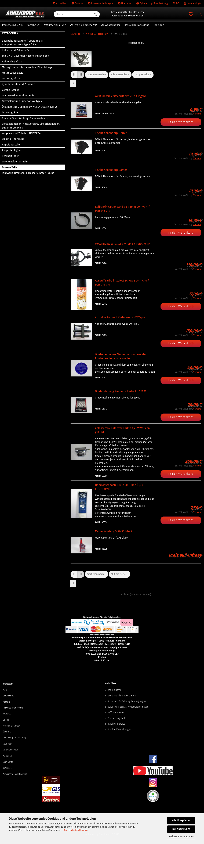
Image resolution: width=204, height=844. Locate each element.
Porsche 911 (34, 25)
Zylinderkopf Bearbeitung (152, 3)
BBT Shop (158, 25)
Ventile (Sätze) (10, 89)
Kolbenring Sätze (12, 61)
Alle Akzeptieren (181, 820)
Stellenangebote (117, 718)
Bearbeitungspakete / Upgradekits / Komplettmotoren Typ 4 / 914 (23, 42)
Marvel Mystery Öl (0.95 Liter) (113, 531)
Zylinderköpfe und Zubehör (18, 84)
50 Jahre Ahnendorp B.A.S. (122, 695)
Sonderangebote (10, 750)
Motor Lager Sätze (12, 72)
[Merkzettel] (191, 14)
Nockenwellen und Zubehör (18, 95)
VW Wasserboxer (110, 25)
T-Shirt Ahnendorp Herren (111, 133)
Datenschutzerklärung (75, 830)
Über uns (124, 3)
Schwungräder (10, 112)
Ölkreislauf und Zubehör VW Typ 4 (22, 101)
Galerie (77, 3)
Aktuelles (59, 3)
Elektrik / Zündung (13, 138)
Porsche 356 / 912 (12, 25)
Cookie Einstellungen (119, 729)
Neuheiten (7, 744)
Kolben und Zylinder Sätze (17, 50)
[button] (199, 14)
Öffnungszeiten (116, 712)
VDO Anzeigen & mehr (15, 161)
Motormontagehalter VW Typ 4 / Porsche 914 (123, 243)
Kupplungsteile (11, 144)
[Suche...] (95, 14)
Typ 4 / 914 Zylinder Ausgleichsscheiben (25, 55)
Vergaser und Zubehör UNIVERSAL (22, 133)
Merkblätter (114, 690)
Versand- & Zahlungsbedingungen (127, 701)
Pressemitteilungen (100, 3)
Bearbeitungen (10, 156)
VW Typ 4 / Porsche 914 (83, 25)
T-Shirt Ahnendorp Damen (111, 170)
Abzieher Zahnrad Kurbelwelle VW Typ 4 (120, 317)
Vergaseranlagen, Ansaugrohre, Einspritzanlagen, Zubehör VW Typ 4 (31, 125)
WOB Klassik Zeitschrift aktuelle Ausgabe (121, 96)
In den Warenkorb (181, 122)
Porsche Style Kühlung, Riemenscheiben (25, 118)
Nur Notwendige (181, 829)
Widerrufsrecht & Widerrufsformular (128, 706)
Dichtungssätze (11, 78)
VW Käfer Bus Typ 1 (55, 25)
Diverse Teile (9, 167)
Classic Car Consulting (136, 25)
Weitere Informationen (181, 836)
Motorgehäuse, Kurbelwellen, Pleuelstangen (28, 67)
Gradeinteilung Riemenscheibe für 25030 (121, 391)
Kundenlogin (192, 3)
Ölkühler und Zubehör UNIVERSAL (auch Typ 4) (29, 106)
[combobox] (96, 74)
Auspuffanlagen (11, 150)
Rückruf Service (116, 723)
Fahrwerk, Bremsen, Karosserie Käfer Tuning (28, 173)
